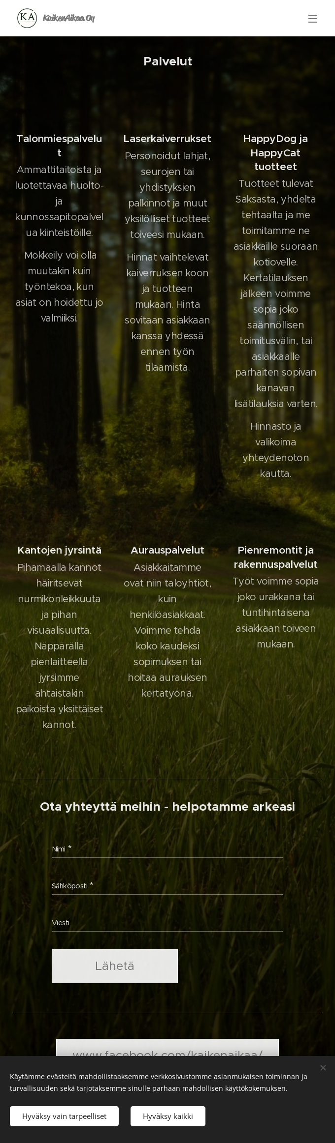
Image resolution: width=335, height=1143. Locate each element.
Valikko (312, 18)
